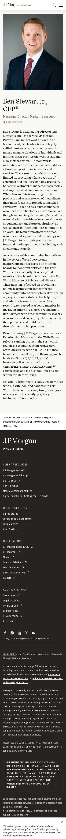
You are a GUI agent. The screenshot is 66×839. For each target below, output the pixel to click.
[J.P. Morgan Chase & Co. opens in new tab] (18, 547)
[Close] (62, 823)
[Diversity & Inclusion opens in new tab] (16, 572)
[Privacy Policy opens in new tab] (13, 616)
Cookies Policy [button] (10, 611)
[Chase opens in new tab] (9, 557)
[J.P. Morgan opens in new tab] (12, 552)
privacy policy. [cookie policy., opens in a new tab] (25, 837)
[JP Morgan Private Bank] (19, 444)
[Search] (54, 5)
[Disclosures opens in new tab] (12, 595)
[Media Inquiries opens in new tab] (14, 567)
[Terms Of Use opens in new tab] (13, 605)
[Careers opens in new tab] (10, 578)
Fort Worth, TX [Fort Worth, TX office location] (14, 122)
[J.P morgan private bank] (17, 5)
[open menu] (61, 5)
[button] (5, 633)
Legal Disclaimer (27, 742)
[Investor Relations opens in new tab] (15, 562)
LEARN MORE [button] (9, 654)
